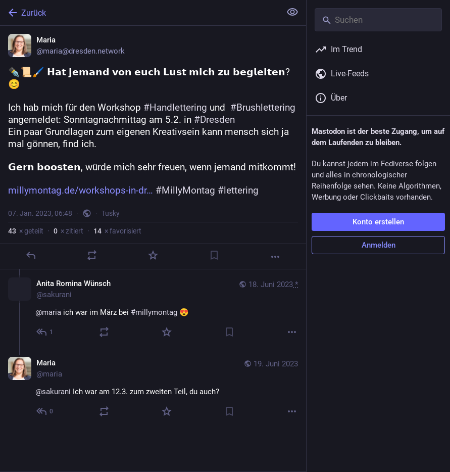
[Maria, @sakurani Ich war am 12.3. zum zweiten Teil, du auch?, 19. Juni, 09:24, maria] (153, 388)
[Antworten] (31, 255)
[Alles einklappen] (292, 12)
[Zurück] (139, 12)
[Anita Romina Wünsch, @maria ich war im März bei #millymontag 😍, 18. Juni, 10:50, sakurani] (153, 309)
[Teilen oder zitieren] (92, 255)
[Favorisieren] (153, 255)
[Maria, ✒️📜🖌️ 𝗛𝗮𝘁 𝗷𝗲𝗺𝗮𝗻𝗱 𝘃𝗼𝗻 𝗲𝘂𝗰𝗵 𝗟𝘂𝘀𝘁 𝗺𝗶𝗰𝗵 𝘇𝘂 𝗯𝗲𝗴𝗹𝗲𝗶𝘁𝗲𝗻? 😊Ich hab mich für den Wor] (153, 147)
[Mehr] (275, 257)
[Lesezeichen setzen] (214, 255)
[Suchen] (378, 19)
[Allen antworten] (45, 332)
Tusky (111, 213)
